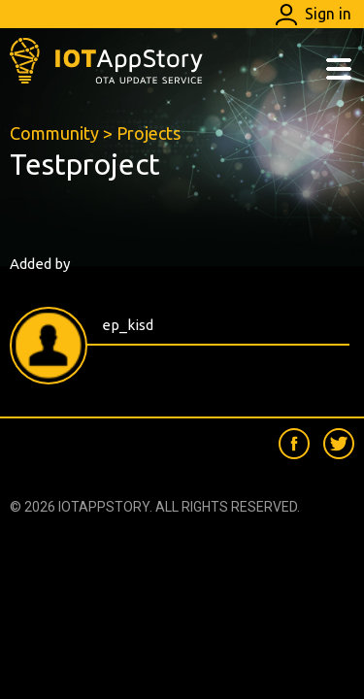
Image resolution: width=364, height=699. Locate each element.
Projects (148, 133)
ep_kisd (127, 324)
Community (54, 133)
